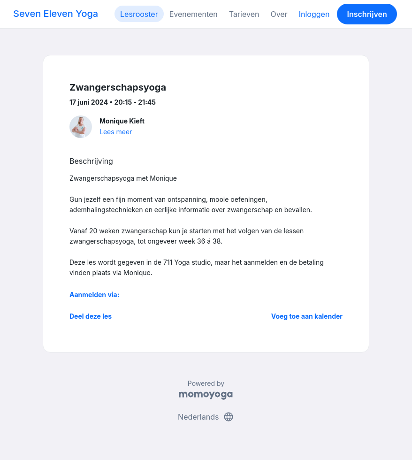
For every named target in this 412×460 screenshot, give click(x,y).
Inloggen (314, 14)
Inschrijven (367, 14)
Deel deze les (90, 316)
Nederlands (206, 416)
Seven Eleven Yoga (55, 13)
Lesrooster (139, 14)
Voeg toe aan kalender (307, 316)
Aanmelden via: (94, 295)
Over (278, 14)
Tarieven (244, 14)
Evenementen (193, 14)
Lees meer (115, 132)
